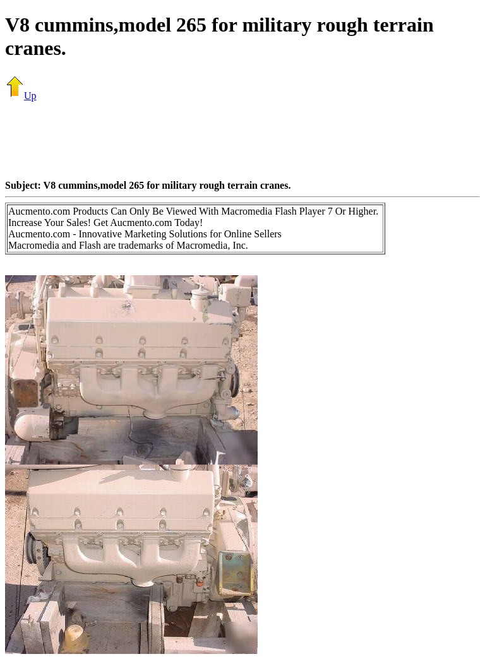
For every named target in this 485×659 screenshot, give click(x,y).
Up (21, 95)
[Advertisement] (242, 140)
